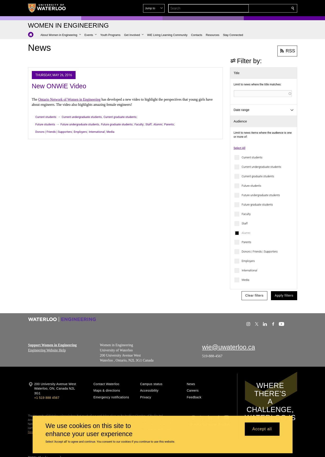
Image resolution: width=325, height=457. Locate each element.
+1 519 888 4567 (46, 397)
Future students (251, 185)
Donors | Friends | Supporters (260, 251)
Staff (245, 223)
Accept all (262, 429)
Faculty (246, 214)
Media (245, 280)
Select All (239, 148)
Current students (252, 157)
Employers (248, 261)
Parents (246, 242)
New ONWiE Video (59, 86)
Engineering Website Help (47, 350)
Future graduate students (257, 204)
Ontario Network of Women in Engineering (69, 99)
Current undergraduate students (261, 167)
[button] (260, 8)
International (249, 270)
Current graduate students (258, 176)
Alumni (246, 233)
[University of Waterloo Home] (47, 8)
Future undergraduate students (261, 195)
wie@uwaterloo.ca (228, 347)
